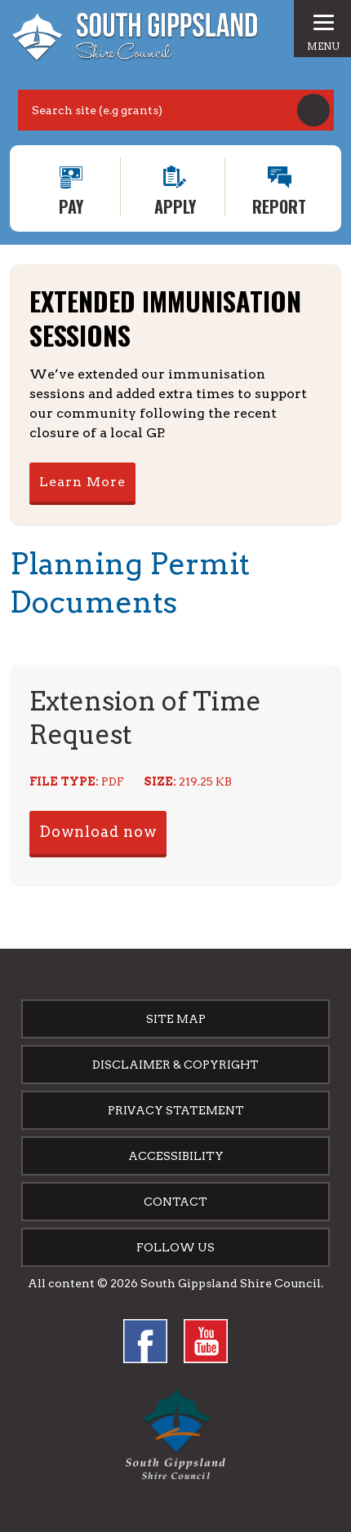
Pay (71, 205)
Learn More (82, 481)
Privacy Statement (176, 1110)
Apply (175, 205)
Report (279, 205)
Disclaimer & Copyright (175, 1064)
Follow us (175, 1247)
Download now (98, 831)
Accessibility (176, 1155)
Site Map (176, 1018)
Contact (175, 1201)
